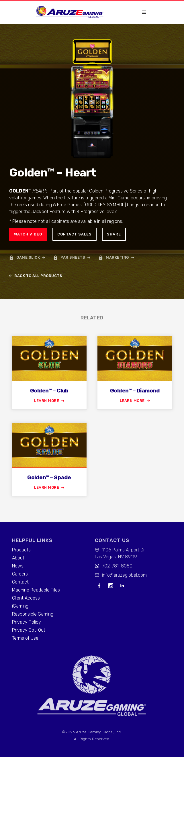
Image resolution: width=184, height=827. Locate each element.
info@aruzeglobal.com (124, 575)
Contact (20, 582)
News (18, 566)
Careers (20, 574)
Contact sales (74, 234)
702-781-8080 (117, 566)
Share (114, 234)
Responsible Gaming (32, 614)
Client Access (26, 598)
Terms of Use (25, 638)
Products (21, 550)
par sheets (72, 257)
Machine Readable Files (36, 590)
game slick (28, 257)
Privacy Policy (26, 622)
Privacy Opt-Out (28, 630)
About (18, 558)
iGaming (20, 606)
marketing (117, 257)
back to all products (38, 276)
